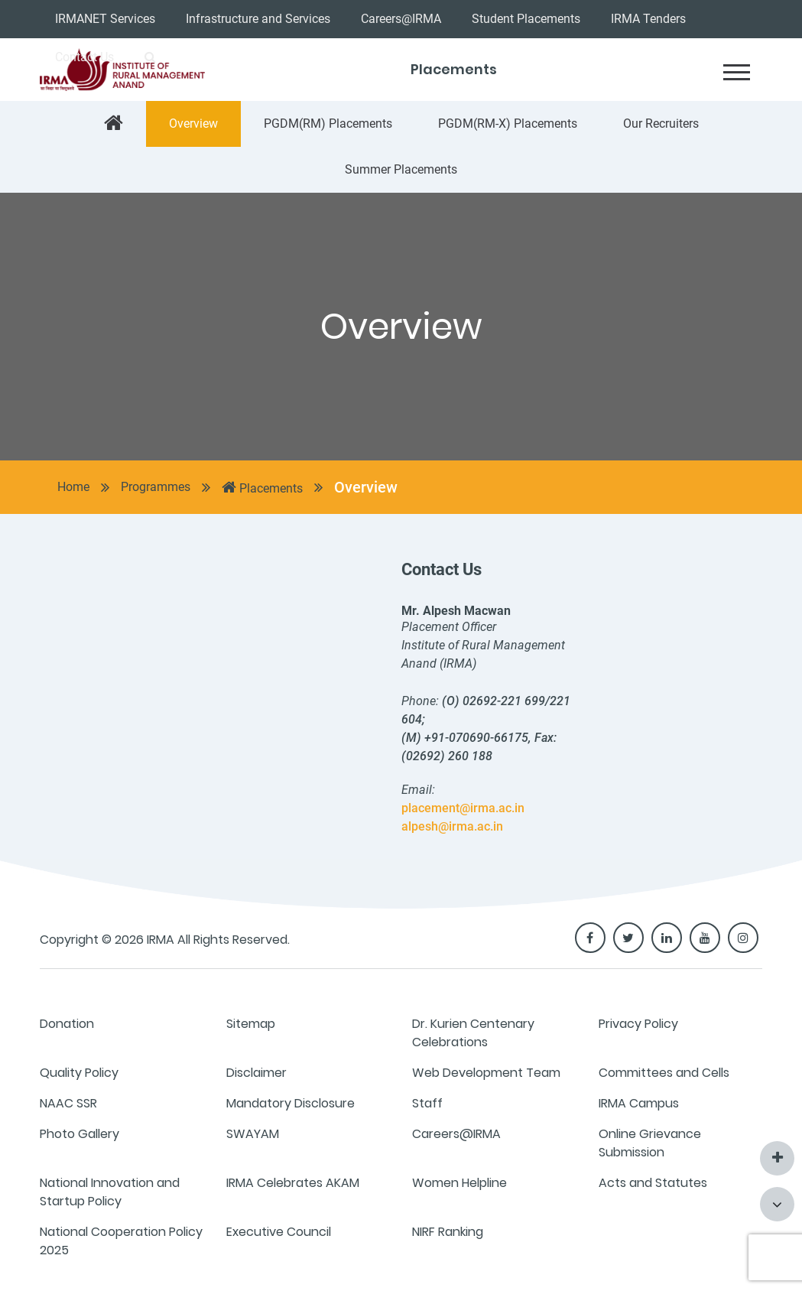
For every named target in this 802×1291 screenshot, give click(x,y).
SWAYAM (252, 1134)
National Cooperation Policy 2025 (121, 1241)
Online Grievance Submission (650, 1143)
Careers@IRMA (401, 18)
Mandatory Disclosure (290, 1103)
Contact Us (84, 57)
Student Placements (526, 18)
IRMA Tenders (648, 18)
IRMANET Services (105, 18)
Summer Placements (401, 169)
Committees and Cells (664, 1072)
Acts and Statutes (653, 1183)
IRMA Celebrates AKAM (292, 1183)
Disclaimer (256, 1072)
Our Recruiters (661, 123)
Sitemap (250, 1023)
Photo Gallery (79, 1134)
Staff (427, 1103)
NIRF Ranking (447, 1232)
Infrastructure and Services (258, 18)
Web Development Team (486, 1072)
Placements (262, 487)
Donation (67, 1023)
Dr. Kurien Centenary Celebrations (473, 1033)
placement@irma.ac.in (462, 808)
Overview (193, 123)
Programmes (155, 487)
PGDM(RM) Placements (328, 123)
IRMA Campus (639, 1103)
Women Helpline (459, 1183)
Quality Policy (79, 1072)
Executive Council (278, 1232)
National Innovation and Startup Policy (110, 1192)
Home (73, 487)
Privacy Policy (638, 1023)
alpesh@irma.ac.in (452, 826)
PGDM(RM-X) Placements (507, 123)
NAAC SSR (68, 1103)
